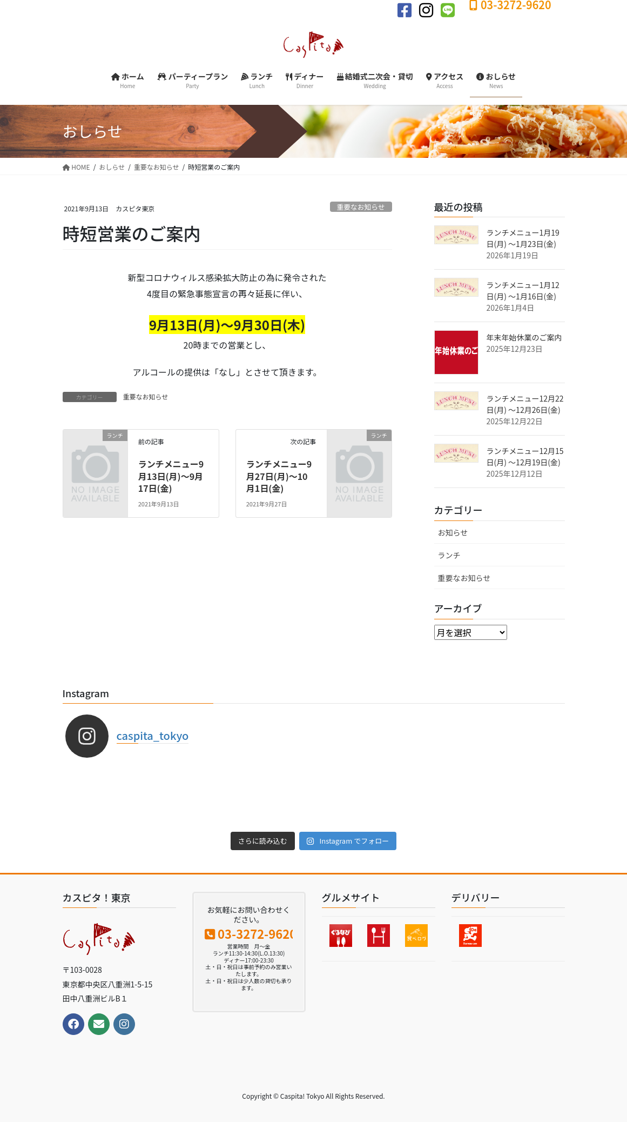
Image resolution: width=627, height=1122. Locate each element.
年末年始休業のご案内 (524, 337)
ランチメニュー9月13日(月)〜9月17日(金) (171, 476)
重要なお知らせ (360, 207)
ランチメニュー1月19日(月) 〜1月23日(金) (523, 238)
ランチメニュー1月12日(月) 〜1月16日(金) (523, 290)
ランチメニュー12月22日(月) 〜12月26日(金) (525, 404)
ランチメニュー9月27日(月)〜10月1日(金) (279, 476)
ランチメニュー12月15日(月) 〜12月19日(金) (525, 456)
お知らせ (453, 532)
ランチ (449, 555)
